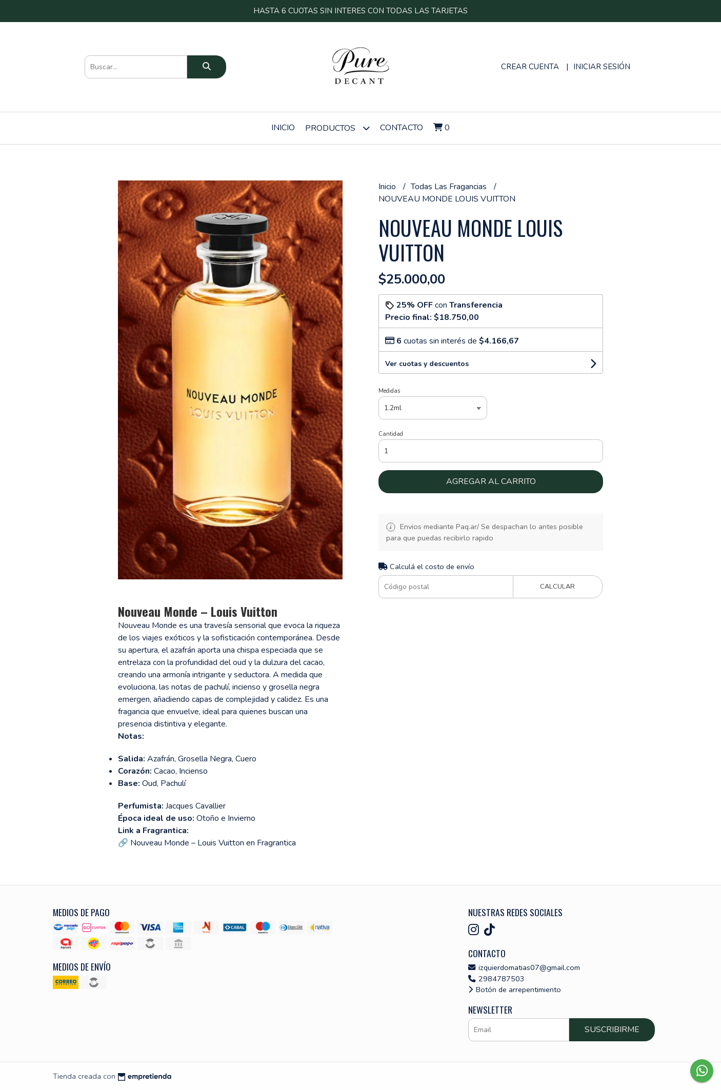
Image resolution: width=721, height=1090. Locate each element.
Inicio (283, 127)
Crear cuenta (530, 67)
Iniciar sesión (601, 67)
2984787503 (496, 979)
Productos (337, 128)
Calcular (557, 586)
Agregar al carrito (491, 481)
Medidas (389, 391)
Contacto (401, 127)
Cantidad (390, 434)
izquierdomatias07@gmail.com (524, 967)
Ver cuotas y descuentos (427, 364)
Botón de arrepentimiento (514, 989)
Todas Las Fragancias (450, 186)
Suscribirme (612, 1029)
